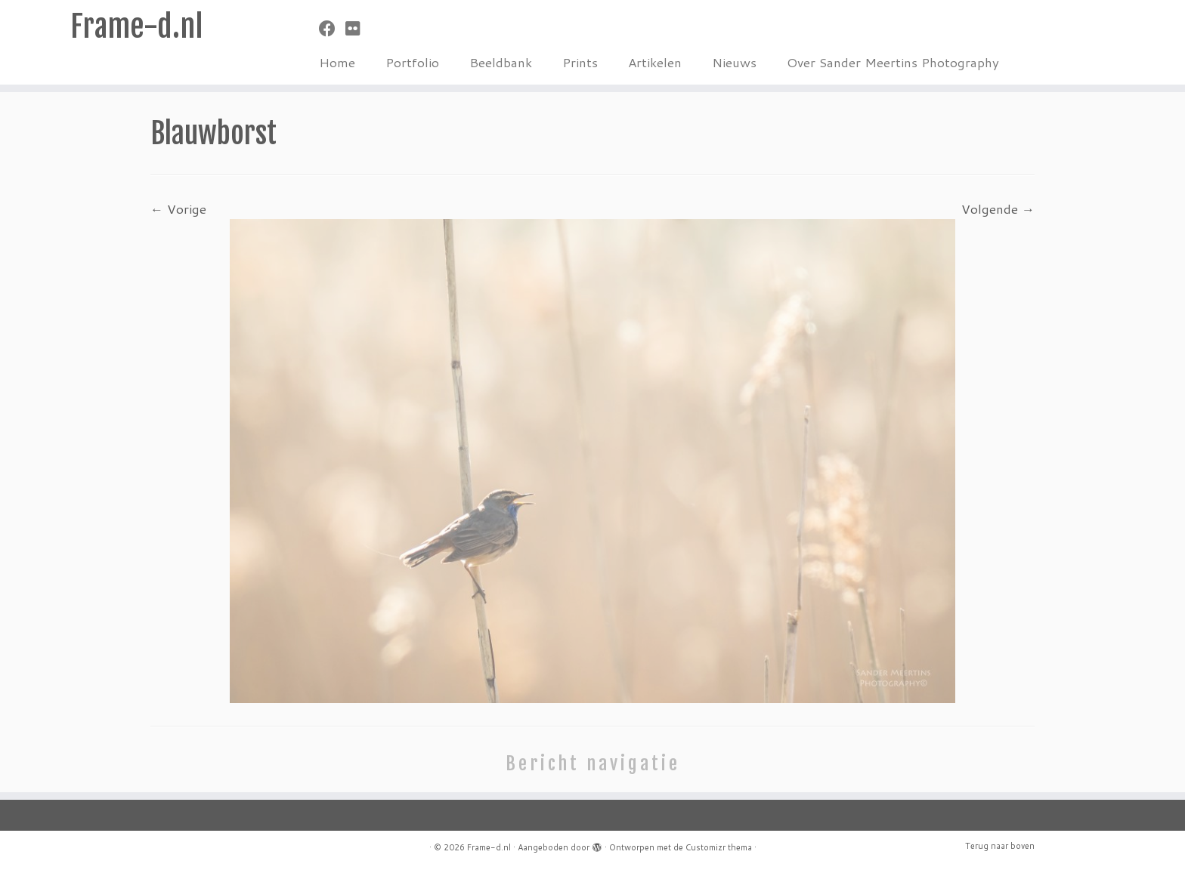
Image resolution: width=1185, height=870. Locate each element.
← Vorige (178, 208)
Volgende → (998, 208)
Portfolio (412, 62)
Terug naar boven (1000, 846)
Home (337, 62)
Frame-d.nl (136, 26)
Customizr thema (718, 847)
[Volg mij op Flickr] (357, 28)
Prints (580, 62)
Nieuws (734, 62)
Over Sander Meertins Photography (893, 62)
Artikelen (655, 62)
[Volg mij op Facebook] (332, 28)
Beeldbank (500, 62)
